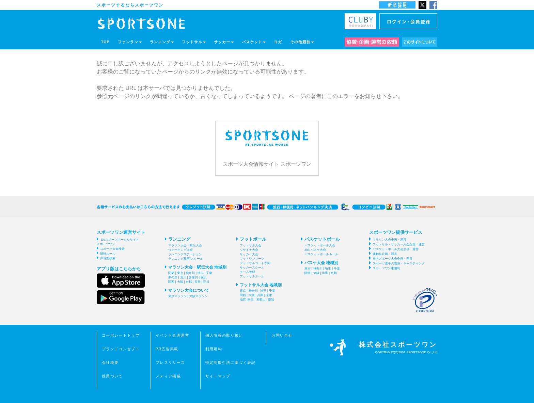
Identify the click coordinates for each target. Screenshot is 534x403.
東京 (180, 273)
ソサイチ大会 (249, 250)
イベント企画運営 (172, 335)
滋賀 (243, 299)
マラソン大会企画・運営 (389, 239)
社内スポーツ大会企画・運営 (392, 258)
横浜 (204, 277)
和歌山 (261, 299)
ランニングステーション (185, 254)
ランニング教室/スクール (185, 258)
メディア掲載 (168, 376)
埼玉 (201, 273)
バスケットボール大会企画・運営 (396, 249)
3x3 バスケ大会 (315, 250)
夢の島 (172, 277)
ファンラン (130, 42)
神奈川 (190, 273)
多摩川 (193, 277)
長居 (197, 282)
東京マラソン (177, 296)
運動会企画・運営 (385, 254)
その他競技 (302, 42)
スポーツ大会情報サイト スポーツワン (267, 144)
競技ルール (107, 253)
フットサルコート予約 (255, 263)
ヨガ (278, 42)
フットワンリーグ (252, 258)
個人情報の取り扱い (224, 335)
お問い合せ (282, 335)
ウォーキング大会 (180, 250)
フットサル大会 (250, 245)
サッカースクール (252, 267)
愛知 (271, 299)
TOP (105, 42)
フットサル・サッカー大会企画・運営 (399, 244)
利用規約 (213, 349)
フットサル (194, 42)
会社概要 (110, 362)
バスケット (254, 42)
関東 (171, 273)
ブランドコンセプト (121, 349)
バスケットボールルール (321, 254)
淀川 (206, 282)
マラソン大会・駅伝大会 (185, 245)
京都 (189, 282)
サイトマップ (218, 376)
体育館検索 (107, 258)
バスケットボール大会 (319, 245)
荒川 (183, 277)
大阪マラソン (198, 296)
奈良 (251, 299)
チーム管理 (247, 272)
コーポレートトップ (121, 335)
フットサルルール (252, 276)
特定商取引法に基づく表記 (230, 362)
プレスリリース (170, 362)
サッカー (224, 42)
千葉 (209, 273)
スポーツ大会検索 (112, 249)
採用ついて (112, 376)
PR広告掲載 (167, 349)
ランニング (162, 42)
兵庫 (260, 295)
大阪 (180, 282)
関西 (171, 282)
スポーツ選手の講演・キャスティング (399, 263)
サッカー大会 (249, 254)
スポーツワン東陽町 (386, 268)
